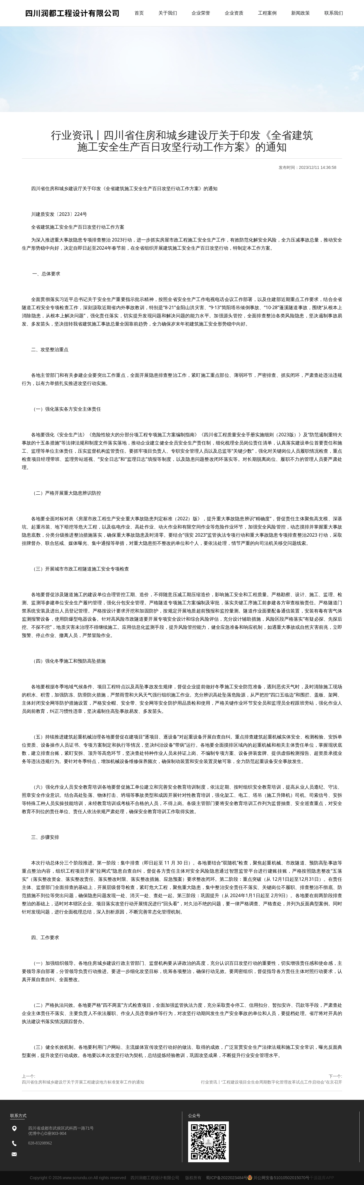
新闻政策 (300, 12)
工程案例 (267, 12)
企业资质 (234, 12)
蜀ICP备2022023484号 (227, 1177)
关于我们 (167, 12)
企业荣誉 (201, 12)
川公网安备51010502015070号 (279, 1177)
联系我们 (333, 12)
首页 (139, 12)
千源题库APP (322, 1177)
